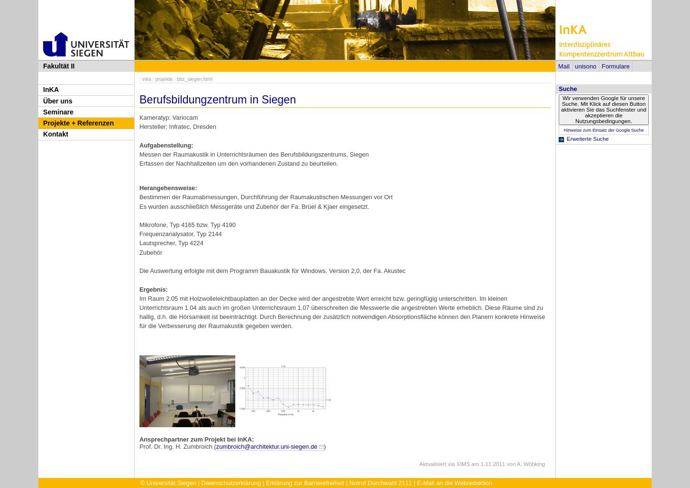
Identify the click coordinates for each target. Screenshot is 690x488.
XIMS (463, 464)
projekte (163, 79)
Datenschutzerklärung (231, 483)
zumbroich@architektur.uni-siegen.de (266, 446)
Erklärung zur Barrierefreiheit (305, 483)
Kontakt (55, 134)
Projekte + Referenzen (78, 123)
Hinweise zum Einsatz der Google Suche (604, 130)
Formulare (616, 66)
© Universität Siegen (168, 483)
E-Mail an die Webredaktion (454, 483)
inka (146, 79)
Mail (563, 66)
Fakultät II (59, 66)
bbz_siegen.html (195, 79)
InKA (51, 89)
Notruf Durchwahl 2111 (380, 483)
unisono (586, 66)
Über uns (57, 101)
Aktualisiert (432, 464)
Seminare (58, 112)
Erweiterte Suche (588, 139)
